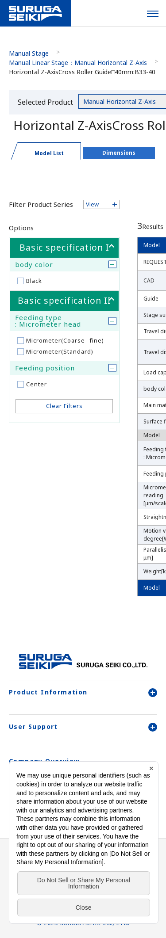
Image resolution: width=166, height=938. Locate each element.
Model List (49, 153)
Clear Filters (64, 406)
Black (34, 281)
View (92, 204)
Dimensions (118, 152)
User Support (83, 726)
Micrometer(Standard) (59, 351)
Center (36, 384)
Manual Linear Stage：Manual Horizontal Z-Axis (78, 62)
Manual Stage (29, 53)
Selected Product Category (45, 103)
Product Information (83, 692)
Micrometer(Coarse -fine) (65, 340)
